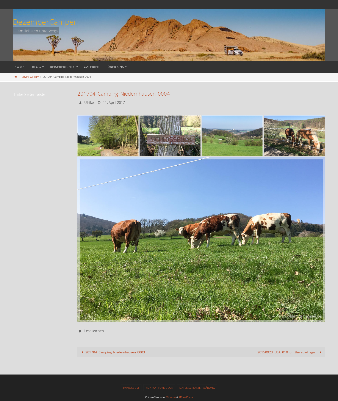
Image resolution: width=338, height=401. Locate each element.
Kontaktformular (159, 387)
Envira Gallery (30, 76)
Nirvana (170, 397)
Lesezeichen (94, 330)
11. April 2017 (114, 102)
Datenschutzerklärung (197, 387)
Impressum (131, 387)
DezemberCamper (45, 22)
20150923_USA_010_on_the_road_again (290, 352)
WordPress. (186, 397)
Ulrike (89, 102)
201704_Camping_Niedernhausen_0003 (112, 352)
